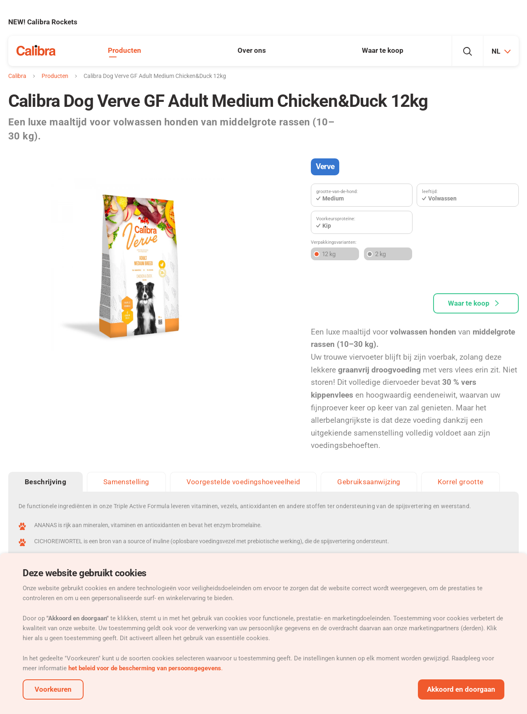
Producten (124, 50)
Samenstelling (126, 482)
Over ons (252, 50)
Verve (325, 166)
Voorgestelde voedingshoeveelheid (244, 482)
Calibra (17, 76)
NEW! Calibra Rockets (42, 22)
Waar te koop (382, 50)
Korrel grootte (461, 482)
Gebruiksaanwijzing (368, 482)
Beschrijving (45, 482)
